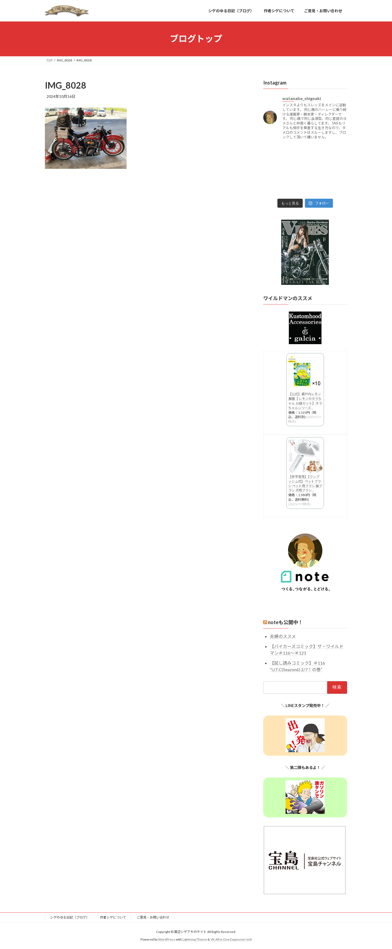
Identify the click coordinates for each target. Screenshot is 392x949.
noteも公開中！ (285, 622)
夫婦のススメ (283, 636)
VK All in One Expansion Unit (231, 939)
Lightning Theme (194, 939)
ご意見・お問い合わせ (153, 917)
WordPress (166, 939)
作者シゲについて (113, 917)
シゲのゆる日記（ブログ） (69, 917)
